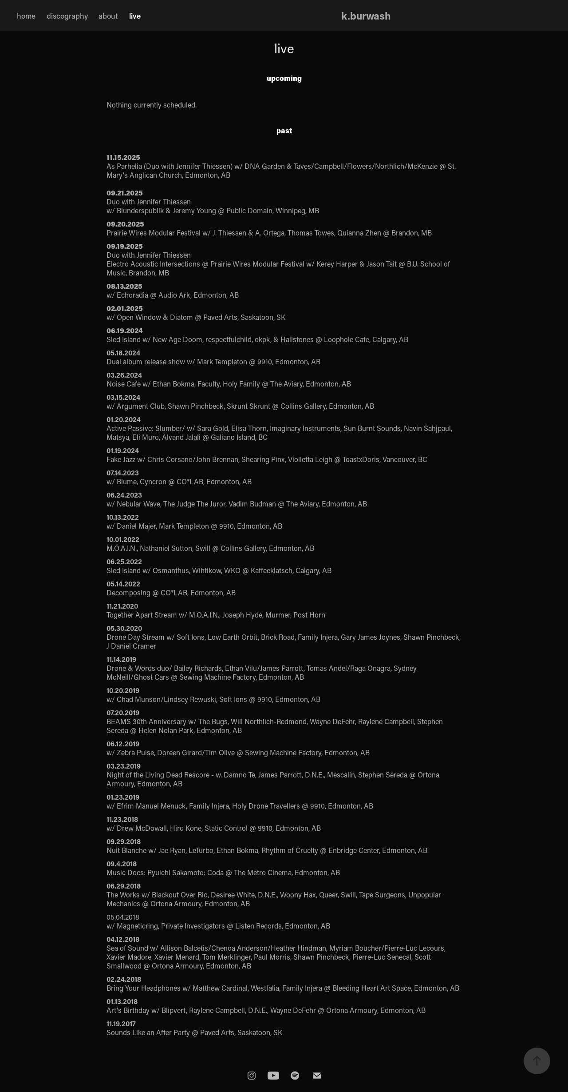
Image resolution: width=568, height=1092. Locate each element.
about (108, 15)
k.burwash (366, 15)
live (135, 15)
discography (67, 15)
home (26, 15)
